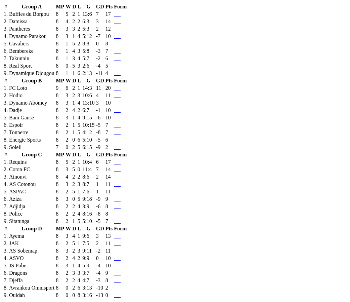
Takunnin (19, 58)
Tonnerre (19, 132)
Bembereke (21, 51)
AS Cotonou (22, 184)
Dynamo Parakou (28, 36)
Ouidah (17, 295)
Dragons (18, 273)
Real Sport (20, 66)
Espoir (16, 125)
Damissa (18, 21)
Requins (18, 162)
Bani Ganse (21, 117)
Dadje (15, 110)
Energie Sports (25, 140)
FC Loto (18, 88)
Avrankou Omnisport (31, 288)
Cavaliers (19, 43)
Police (16, 214)
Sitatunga (19, 221)
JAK (14, 243)
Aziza (15, 199)
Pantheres (19, 29)
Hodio (16, 95)
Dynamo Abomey (28, 103)
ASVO (16, 258)
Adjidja (17, 206)
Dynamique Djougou (31, 73)
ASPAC (17, 191)
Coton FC (19, 169)
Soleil (15, 147)
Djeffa (16, 280)
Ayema (16, 236)
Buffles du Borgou (29, 14)
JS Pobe (17, 265)
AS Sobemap (23, 251)
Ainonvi (18, 177)
